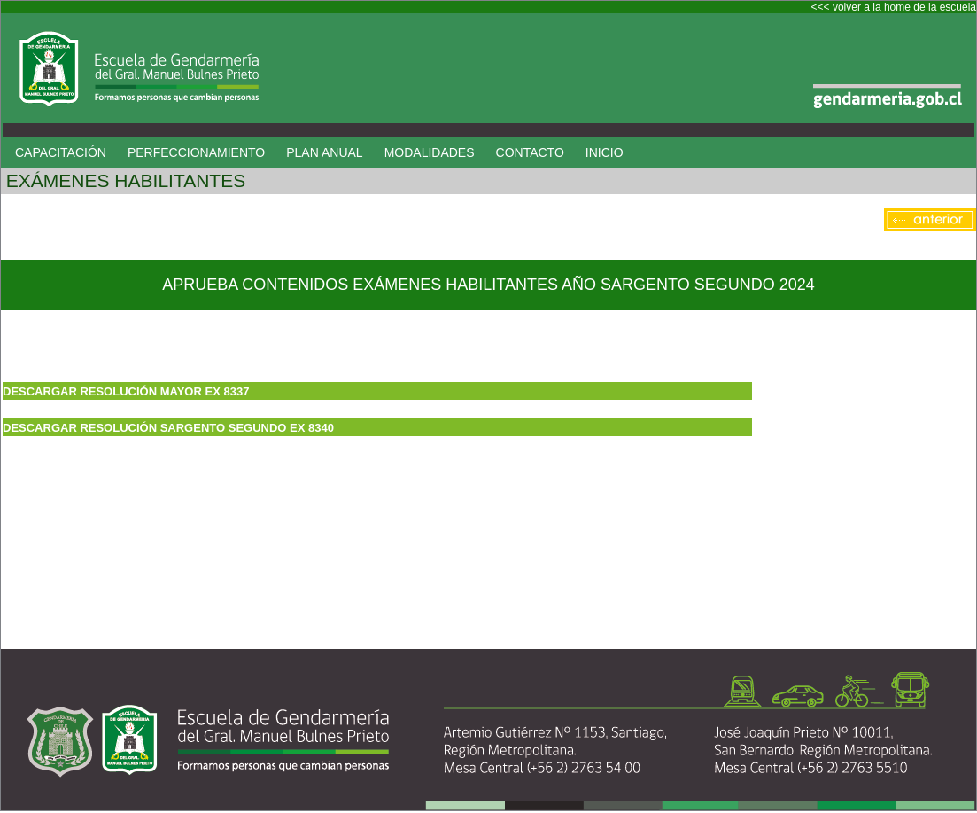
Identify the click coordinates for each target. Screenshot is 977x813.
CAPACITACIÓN (60, 152)
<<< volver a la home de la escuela (893, 7)
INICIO (604, 152)
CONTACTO (530, 152)
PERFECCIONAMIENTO (196, 152)
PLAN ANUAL (324, 152)
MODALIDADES (429, 152)
